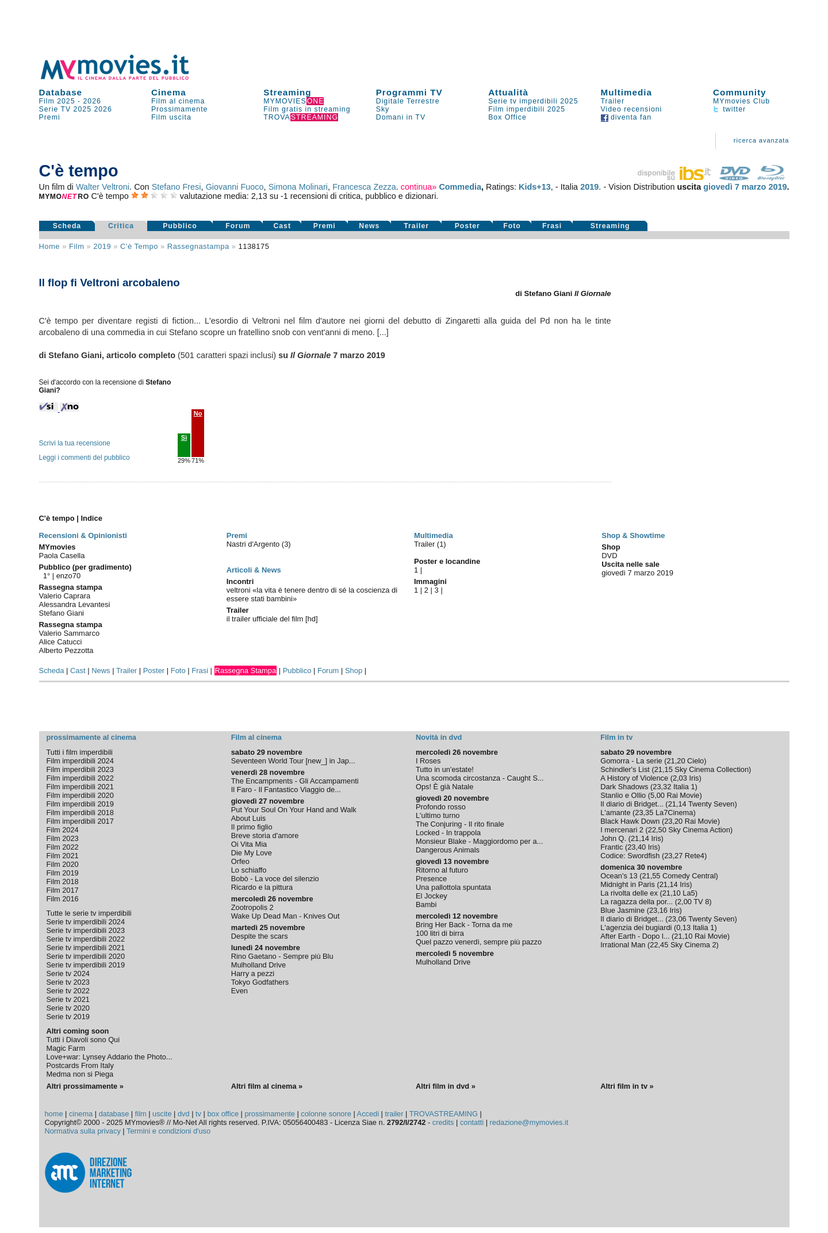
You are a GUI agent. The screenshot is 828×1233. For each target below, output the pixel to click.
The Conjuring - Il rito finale (460, 824)
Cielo (695, 760)
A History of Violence (634, 778)
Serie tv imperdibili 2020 (86, 956)
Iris (694, 778)
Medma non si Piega (80, 1074)
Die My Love (251, 852)
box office (223, 1113)
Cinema (168, 92)
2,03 (680, 778)
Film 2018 (63, 881)
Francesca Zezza (364, 186)
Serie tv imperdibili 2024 (86, 921)
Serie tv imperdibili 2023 (86, 930)
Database (61, 92)
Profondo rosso (441, 806)
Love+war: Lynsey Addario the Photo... (109, 1057)
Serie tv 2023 (68, 982)
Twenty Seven (711, 804)
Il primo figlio (252, 827)
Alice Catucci (60, 641)
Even (239, 990)
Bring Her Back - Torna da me (464, 924)
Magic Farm (66, 1048)
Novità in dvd (439, 737)
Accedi (368, 1113)
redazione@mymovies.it (529, 1122)
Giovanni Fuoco (235, 186)
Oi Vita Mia (249, 844)
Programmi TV (409, 92)
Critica (121, 226)
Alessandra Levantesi (74, 604)
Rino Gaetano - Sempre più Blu (282, 956)
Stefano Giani (62, 613)
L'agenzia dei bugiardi (636, 927)
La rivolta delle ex (629, 893)
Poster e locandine (447, 561)
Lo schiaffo (249, 870)
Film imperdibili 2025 (526, 109)
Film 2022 (63, 847)
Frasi (552, 226)
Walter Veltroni (102, 186)
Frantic (611, 847)
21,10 (671, 893)
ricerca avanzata (761, 140)
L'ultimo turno (437, 815)
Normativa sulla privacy (83, 1131)
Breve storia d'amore (265, 835)
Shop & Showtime (633, 535)
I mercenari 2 (621, 829)
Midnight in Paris (627, 884)
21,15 (663, 769)
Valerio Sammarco (69, 633)
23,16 (658, 910)
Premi (49, 117)
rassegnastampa (198, 246)
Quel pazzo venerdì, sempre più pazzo (479, 942)
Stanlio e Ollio (623, 795)
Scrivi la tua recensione (74, 443)
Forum (237, 226)
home (54, 1113)
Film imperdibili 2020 (80, 795)
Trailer (612, 101)
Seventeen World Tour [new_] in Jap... (293, 760)
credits (443, 1122)
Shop (353, 670)
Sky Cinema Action (699, 829)
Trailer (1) (430, 544)
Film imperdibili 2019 (80, 804)
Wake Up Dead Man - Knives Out (285, 916)
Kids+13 (535, 186)
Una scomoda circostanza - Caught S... (480, 778)
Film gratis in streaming (306, 109)
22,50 (657, 829)
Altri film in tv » (626, 1086)
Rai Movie (683, 795)
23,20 (673, 821)
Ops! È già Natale (444, 786)
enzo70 (68, 575)
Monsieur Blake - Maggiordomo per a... (479, 841)
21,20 (675, 760)
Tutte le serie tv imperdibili (89, 913)
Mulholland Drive (258, 965)
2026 (92, 101)
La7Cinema (674, 812)
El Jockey (431, 896)
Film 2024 (63, 829)
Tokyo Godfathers (260, 982)
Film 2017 (63, 890)
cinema (81, 1113)
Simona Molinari (298, 186)
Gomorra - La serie (631, 760)
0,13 (683, 927)
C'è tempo (139, 246)
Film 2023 (63, 838)
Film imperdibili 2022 (80, 778)
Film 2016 (63, 898)
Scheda (67, 226)
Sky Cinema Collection (711, 769)
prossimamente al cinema (91, 737)
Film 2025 (57, 101)
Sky (383, 109)
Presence (431, 878)
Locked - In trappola (448, 832)
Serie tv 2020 (68, 1008)
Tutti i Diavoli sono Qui (83, 1039)
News (369, 226)
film (76, 246)
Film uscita (171, 117)
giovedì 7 (721, 186)
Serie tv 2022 (68, 990)
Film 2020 (63, 864)
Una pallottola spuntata (453, 887)
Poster (467, 226)
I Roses (428, 760)
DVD (609, 555)
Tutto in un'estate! (445, 769)
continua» (418, 186)
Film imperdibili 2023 (80, 769)
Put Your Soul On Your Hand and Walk (293, 809)
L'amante (615, 812)
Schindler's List (625, 769)
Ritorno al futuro (442, 870)
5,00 (657, 795)
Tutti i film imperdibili (80, 752)
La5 (689, 893)
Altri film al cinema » (266, 1086)
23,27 (673, 855)
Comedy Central (688, 875)
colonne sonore (326, 1113)
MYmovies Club (741, 101)
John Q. (613, 838)
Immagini (430, 581)
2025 (82, 109)
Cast (282, 226)
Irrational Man (622, 944)
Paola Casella (62, 555)
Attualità (508, 92)
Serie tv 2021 (68, 999)
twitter (729, 109)
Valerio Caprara (65, 595)
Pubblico (180, 226)
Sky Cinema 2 (693, 944)
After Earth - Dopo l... (634, 936)
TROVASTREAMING (443, 1113)
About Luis (248, 818)
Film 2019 (63, 873)
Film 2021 (63, 855)
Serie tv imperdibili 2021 (86, 947)
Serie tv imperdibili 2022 (86, 939)
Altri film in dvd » (446, 1086)
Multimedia (626, 92)
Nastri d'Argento (254, 544)
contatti (472, 1122)
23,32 (662, 786)
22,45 (659, 944)
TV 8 (701, 901)
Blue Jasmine (622, 910)
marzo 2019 (764, 186)
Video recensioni (631, 109)
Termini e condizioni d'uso (168, 1131)
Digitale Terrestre (408, 101)
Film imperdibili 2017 (80, 821)
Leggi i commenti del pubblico (84, 458)
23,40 (636, 847)
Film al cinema (178, 101)
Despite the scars (259, 936)
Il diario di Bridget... (632, 804)
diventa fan (626, 117)
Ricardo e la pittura (262, 887)
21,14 (677, 804)
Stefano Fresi (176, 186)
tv (198, 1113)
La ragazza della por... (636, 901)
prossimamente (269, 1113)
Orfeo (240, 861)
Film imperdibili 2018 (80, 812)
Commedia (460, 186)
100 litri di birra (440, 933)
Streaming (287, 92)
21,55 (651, 875)
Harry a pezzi (252, 973)
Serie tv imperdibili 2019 (86, 965)
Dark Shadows (624, 786)
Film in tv (616, 737)
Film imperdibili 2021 (80, 786)
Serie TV (55, 109)
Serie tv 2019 (68, 1016)
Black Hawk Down (630, 821)
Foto (512, 226)
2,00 (684, 901)
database (114, 1113)
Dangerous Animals (448, 850)
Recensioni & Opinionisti (83, 535)
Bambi (426, 904)
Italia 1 (684, 786)
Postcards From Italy (80, 1065)
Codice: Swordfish (630, 855)
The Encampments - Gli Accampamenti (295, 781)
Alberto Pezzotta (66, 650)
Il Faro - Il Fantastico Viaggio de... (286, 789)
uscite (161, 1113)
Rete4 (694, 855)
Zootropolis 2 (252, 907)
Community (739, 92)
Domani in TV (400, 117)
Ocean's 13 (618, 875)
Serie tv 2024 (68, 973)
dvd (184, 1113)
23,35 (644, 812)
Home (49, 246)
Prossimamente (179, 109)
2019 (589, 186)
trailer (394, 1113)
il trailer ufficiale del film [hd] (272, 618)
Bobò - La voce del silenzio (275, 878)
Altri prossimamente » (85, 1086)
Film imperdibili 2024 (80, 760)
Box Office (507, 117)
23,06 (677, 919)
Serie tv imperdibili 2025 (533, 101)
